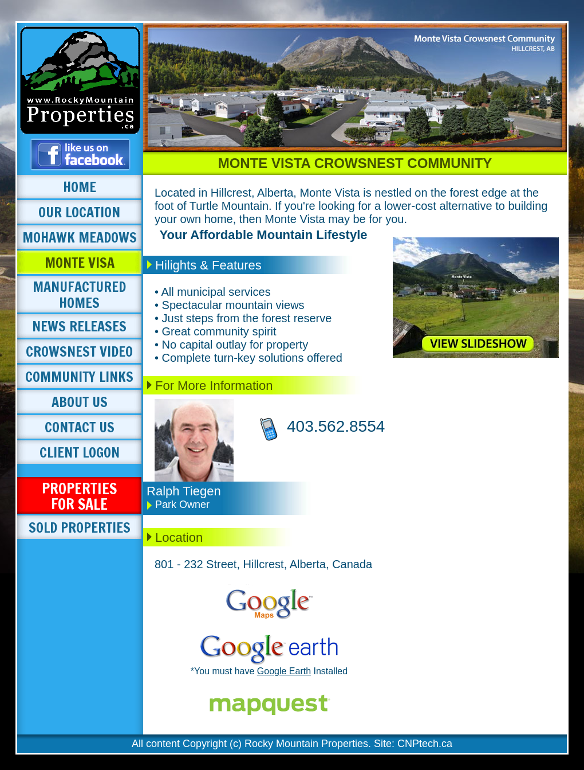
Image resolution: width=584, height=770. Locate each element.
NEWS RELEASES (79, 326)
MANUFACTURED (79, 294)
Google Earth (284, 671)
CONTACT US (80, 427)
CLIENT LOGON (80, 452)
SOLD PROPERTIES (80, 527)
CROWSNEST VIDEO (79, 351)
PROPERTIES (79, 496)
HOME (79, 187)
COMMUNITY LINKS (79, 376)
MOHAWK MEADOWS (79, 237)
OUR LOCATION (79, 212)
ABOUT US (80, 402)
